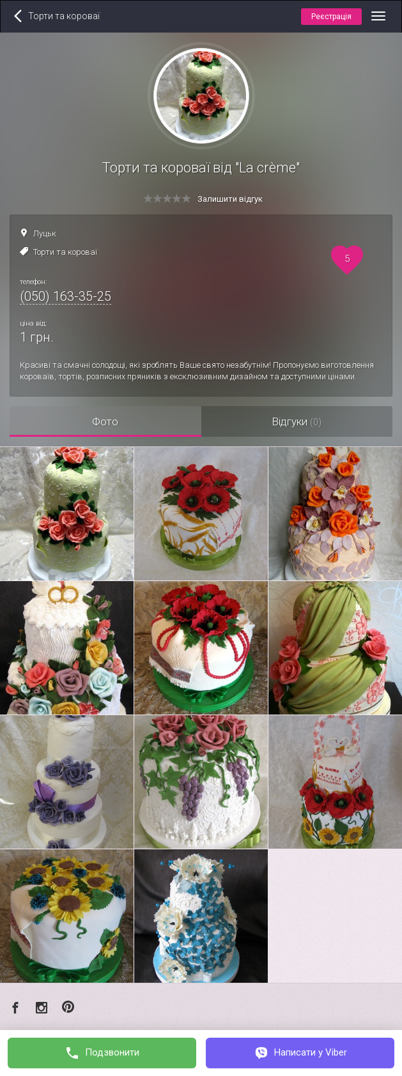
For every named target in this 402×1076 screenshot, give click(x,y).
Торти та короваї (65, 252)
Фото (105, 421)
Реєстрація (331, 16)
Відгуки (296, 421)
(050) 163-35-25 (65, 296)
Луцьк (44, 233)
